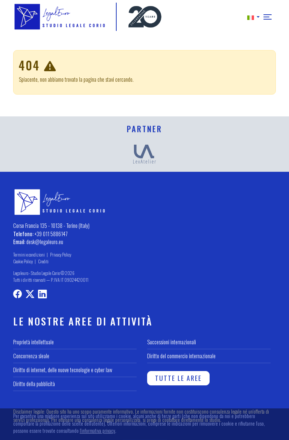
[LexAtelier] (144, 153)
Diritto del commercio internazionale (181, 356)
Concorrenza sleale (31, 356)
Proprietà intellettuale (33, 342)
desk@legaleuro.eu (44, 242)
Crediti (43, 261)
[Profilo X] (30, 295)
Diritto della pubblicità (34, 384)
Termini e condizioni (29, 254)
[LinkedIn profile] (42, 295)
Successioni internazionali (171, 342)
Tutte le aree (178, 378)
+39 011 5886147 (51, 234)
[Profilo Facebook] (17, 295)
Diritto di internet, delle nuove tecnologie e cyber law (62, 370)
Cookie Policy (23, 261)
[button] (253, 17)
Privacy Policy (60, 254)
